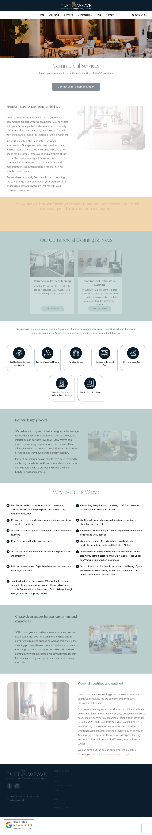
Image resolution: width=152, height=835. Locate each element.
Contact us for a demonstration (76, 88)
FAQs (98, 14)
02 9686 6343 (138, 14)
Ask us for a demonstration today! (110, 755)
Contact (110, 14)
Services (68, 14)
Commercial (84, 14)
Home (41, 14)
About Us (54, 14)
